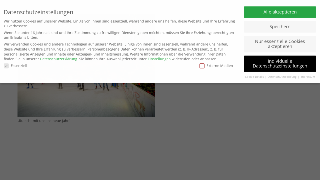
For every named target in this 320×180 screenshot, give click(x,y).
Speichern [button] (280, 25)
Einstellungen (159, 56)
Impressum (307, 74)
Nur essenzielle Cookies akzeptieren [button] (280, 41)
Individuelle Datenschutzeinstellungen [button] (280, 61)
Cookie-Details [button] (254, 74)
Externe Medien (216, 63)
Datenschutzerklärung (58, 56)
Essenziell (15, 63)
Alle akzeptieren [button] (280, 10)
